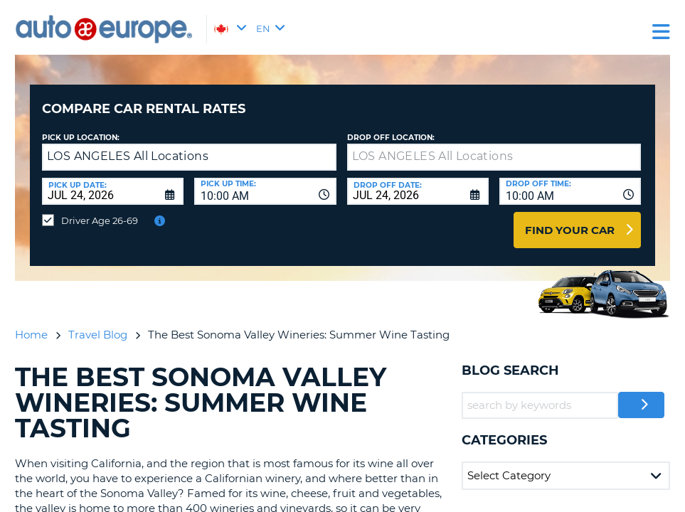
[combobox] (265, 181)
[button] (322, 147)
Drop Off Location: (391, 127)
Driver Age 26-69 (99, 209)
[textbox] (494, 146)
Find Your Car (570, 219)
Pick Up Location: (81, 127)
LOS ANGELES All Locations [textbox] (127, 145)
